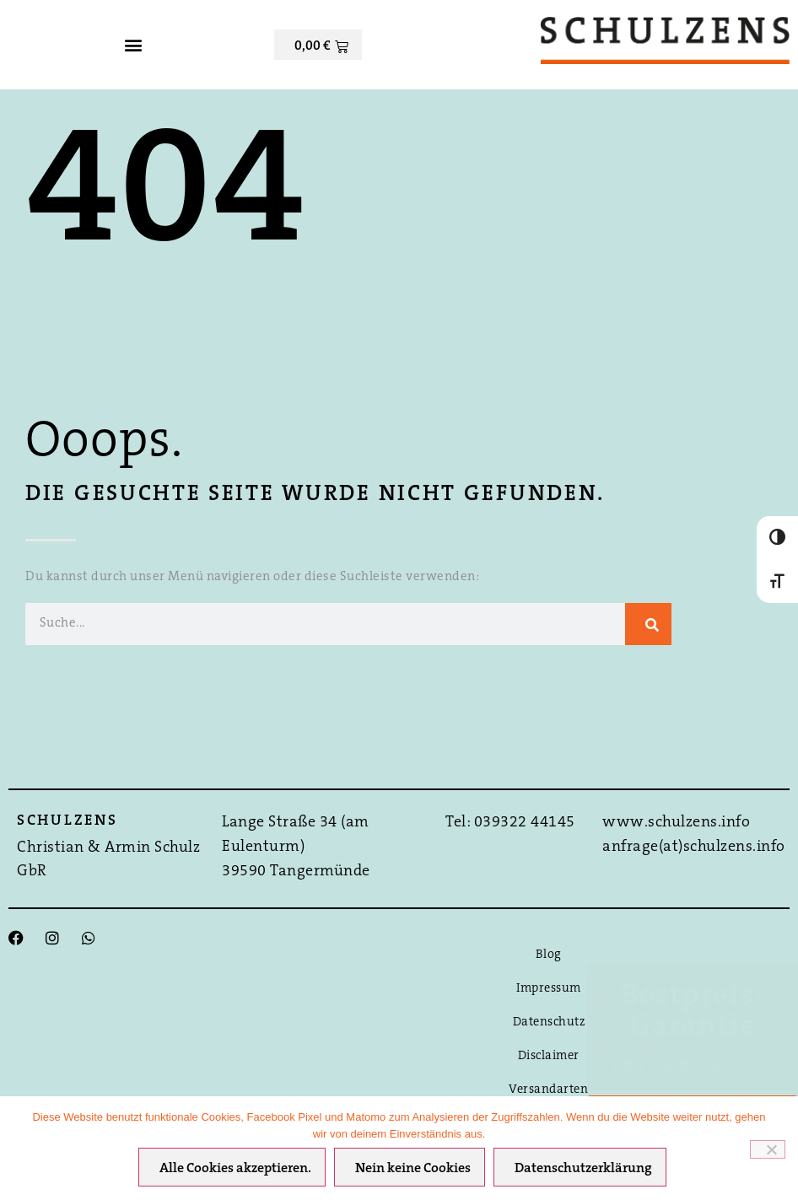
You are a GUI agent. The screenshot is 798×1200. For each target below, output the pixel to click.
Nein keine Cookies (414, 1169)
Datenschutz (549, 1022)
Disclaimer (549, 1056)
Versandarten (548, 1090)
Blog (549, 955)
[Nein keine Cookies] (767, 1149)
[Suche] (648, 624)
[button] (133, 44)
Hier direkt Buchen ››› (693, 1066)
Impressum (548, 988)
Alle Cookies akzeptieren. (236, 1169)
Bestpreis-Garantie (692, 1012)
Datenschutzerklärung (584, 1169)
